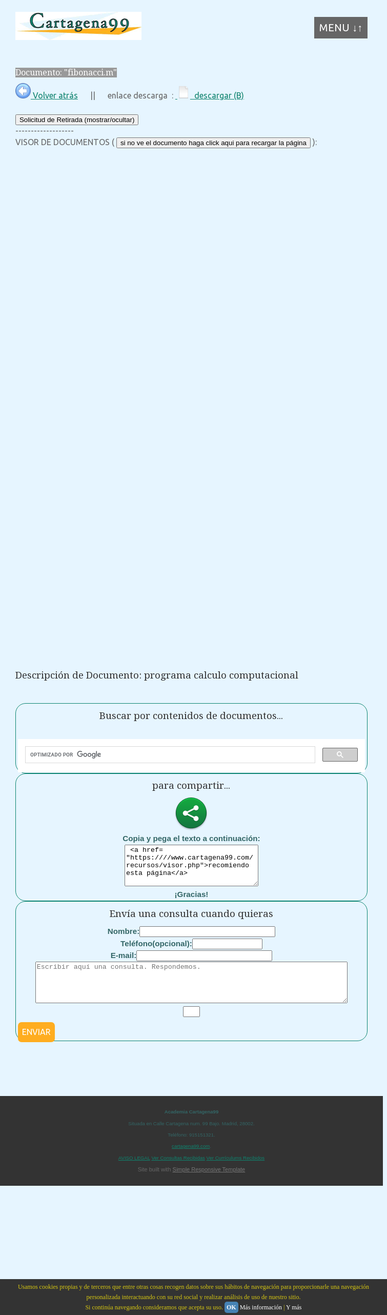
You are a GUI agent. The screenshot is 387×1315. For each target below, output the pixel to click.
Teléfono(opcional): (156, 951)
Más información (261, 1307)
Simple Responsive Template (209, 1185)
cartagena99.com (191, 1161)
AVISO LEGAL (134, 1173)
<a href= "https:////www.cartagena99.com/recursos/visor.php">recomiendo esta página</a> (191, 869)
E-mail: (124, 963)
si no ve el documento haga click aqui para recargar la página (213, 143)
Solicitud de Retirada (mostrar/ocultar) (76, 120)
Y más (294, 1307)
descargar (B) (209, 95)
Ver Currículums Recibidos (236, 1173)
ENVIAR (36, 1047)
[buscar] (169, 755)
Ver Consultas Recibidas (178, 1173)
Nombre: (123, 938)
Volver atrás (46, 95)
